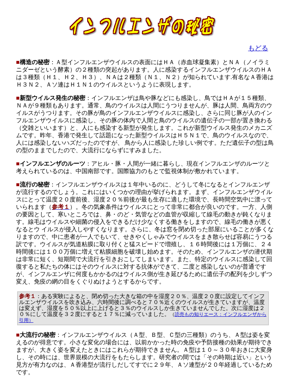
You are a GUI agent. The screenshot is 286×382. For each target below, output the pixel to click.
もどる (258, 48)
